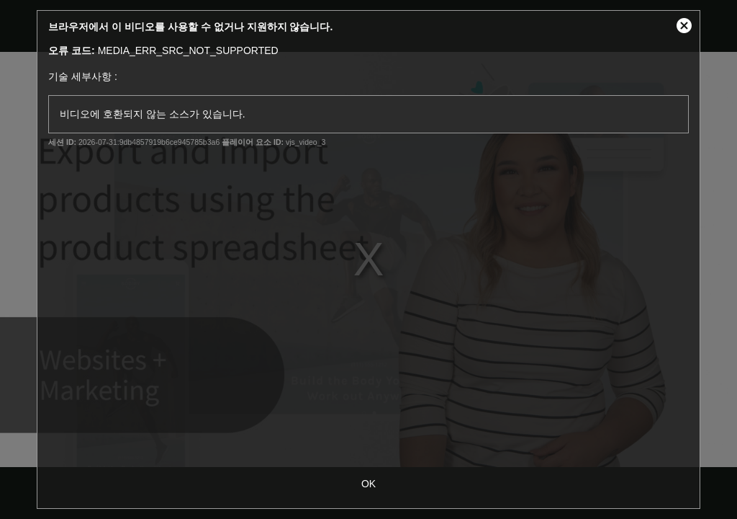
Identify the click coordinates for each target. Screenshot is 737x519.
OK (368, 483)
